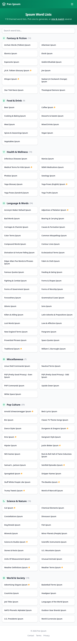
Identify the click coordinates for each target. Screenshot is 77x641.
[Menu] (72, 4)
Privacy (46, 635)
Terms (38, 635)
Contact (31, 635)
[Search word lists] (38, 30)
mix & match (57, 19)
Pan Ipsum (11, 4)
